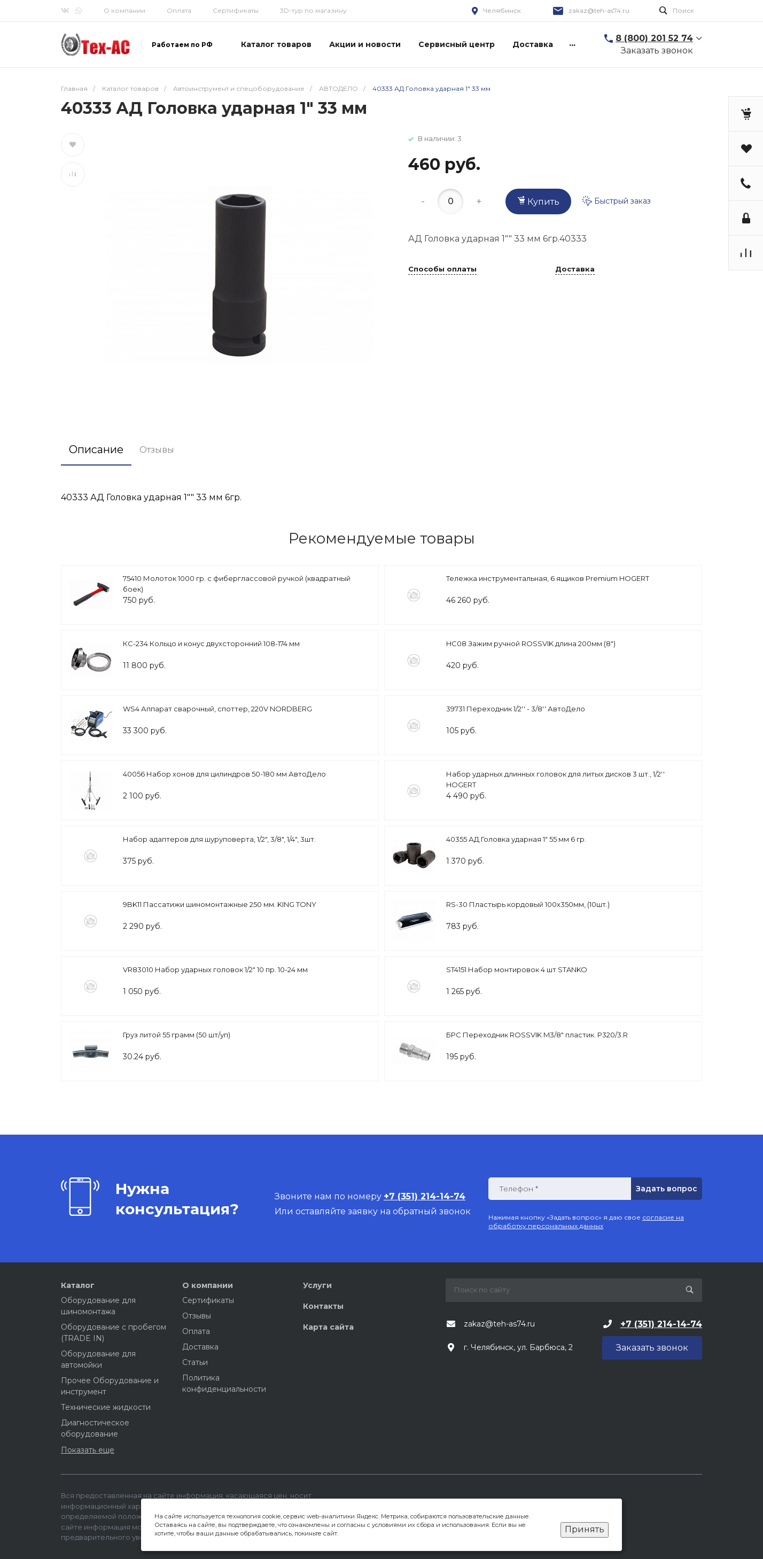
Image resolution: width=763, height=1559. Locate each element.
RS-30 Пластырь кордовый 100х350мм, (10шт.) (528, 904)
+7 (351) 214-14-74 (661, 1324)
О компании (124, 10)
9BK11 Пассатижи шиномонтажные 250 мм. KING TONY (219, 904)
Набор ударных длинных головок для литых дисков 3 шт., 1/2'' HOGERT (555, 779)
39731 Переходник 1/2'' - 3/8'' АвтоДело (515, 708)
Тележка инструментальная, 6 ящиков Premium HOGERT (547, 578)
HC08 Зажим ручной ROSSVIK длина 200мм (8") (531, 643)
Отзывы (196, 1316)
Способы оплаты (442, 269)
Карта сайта (328, 1327)
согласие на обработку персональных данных (586, 1221)
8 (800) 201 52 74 (654, 38)
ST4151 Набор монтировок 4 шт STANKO (516, 969)
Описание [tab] (96, 449)
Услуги (317, 1285)
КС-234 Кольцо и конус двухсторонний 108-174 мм (211, 643)
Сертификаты (236, 10)
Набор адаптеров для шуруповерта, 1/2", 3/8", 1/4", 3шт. (219, 839)
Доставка (575, 269)
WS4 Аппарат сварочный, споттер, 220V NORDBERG (217, 708)
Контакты (323, 1306)
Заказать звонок (657, 50)
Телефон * (518, 1188)
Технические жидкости (106, 1407)
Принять (584, 1529)
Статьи (195, 1362)
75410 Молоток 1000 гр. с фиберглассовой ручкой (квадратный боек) (237, 583)
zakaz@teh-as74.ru (599, 10)
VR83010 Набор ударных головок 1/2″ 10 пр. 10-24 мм (215, 969)
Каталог (78, 1285)
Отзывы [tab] (156, 450)
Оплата (179, 10)
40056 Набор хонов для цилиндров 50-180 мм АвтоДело (224, 774)
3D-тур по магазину (313, 10)
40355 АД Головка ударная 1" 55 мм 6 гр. (516, 839)
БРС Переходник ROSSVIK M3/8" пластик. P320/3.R (537, 1034)
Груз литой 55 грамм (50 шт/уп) (176, 1034)
